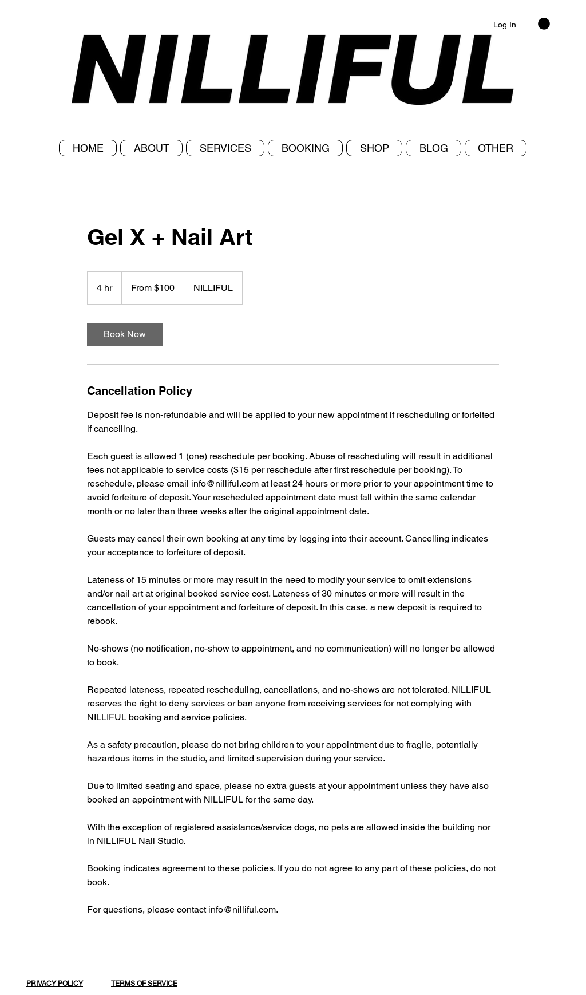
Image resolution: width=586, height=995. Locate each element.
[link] (125, 334)
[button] (495, 148)
